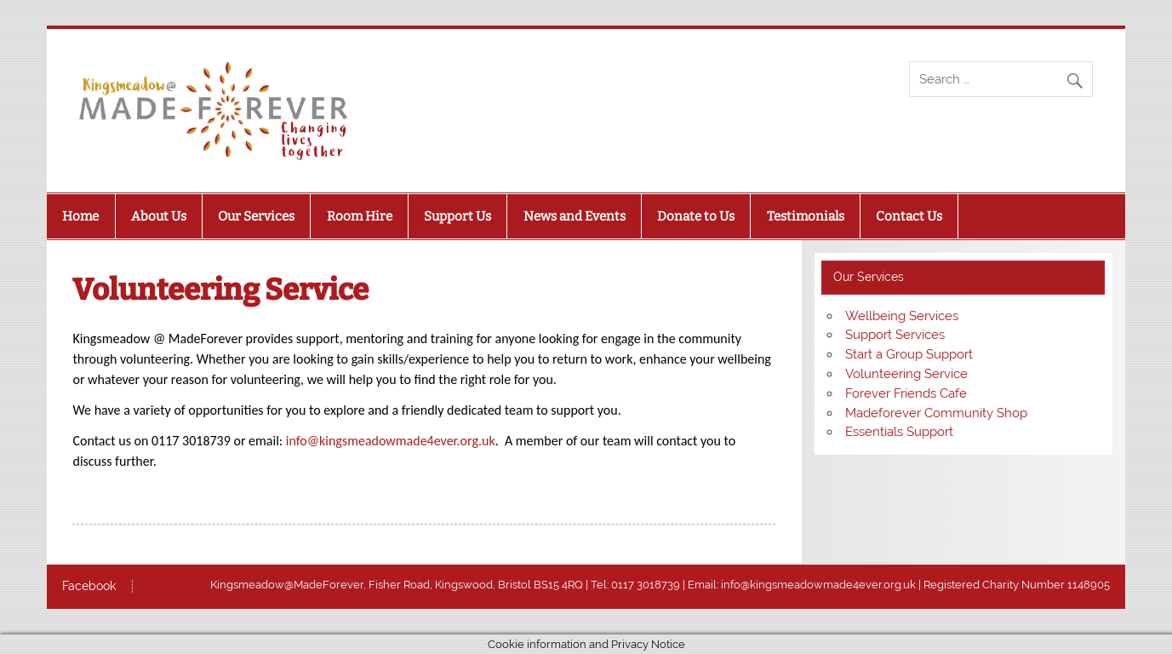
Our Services (256, 216)
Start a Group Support (909, 354)
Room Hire (359, 216)
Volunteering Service (906, 374)
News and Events (574, 216)
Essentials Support (899, 431)
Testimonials (805, 216)
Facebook (89, 587)
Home (80, 216)
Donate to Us (696, 216)
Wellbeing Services (901, 316)
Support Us (457, 216)
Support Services (895, 334)
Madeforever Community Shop (936, 413)
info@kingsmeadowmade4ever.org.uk (390, 441)
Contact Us (909, 216)
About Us (158, 216)
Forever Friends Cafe (906, 393)
